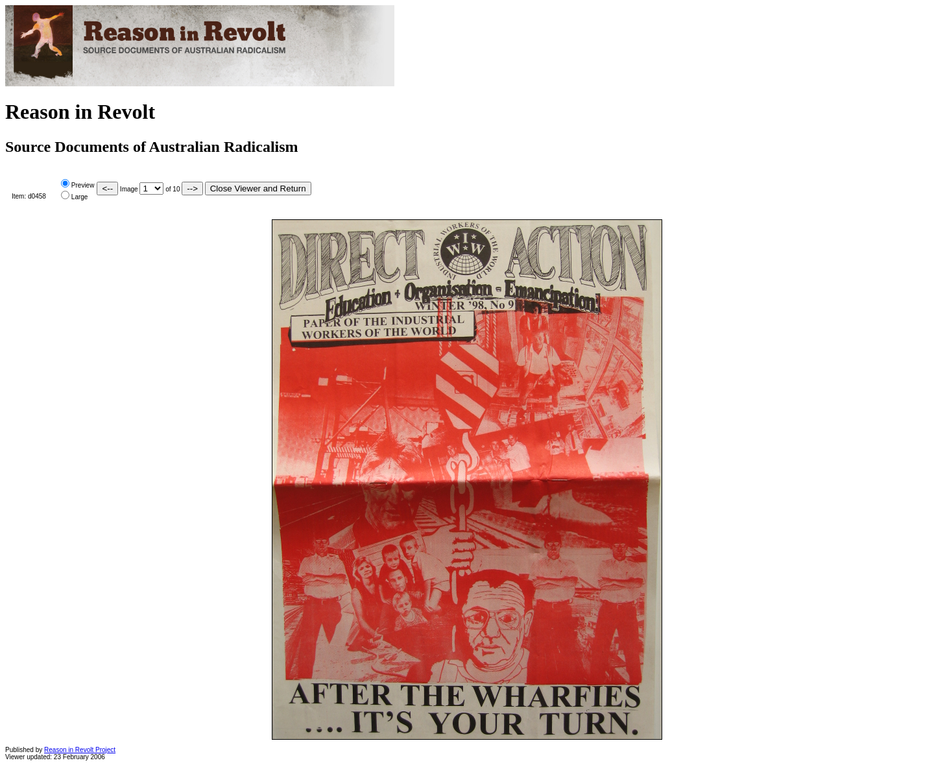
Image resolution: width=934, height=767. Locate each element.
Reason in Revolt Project (79, 749)
